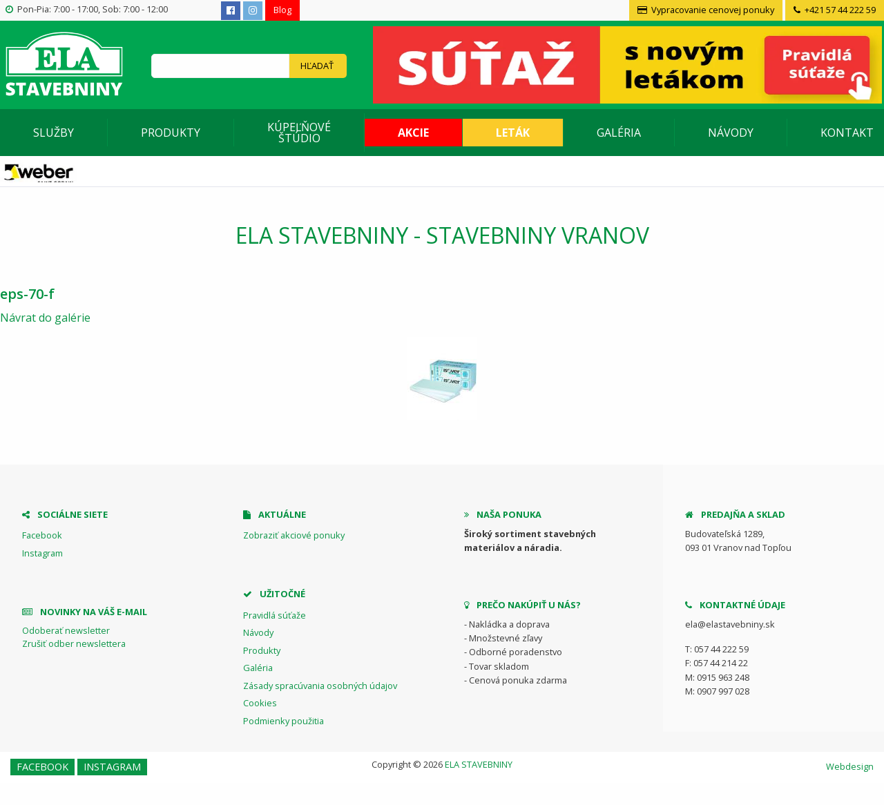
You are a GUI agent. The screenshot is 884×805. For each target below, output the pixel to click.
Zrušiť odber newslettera (74, 643)
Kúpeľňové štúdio (299, 132)
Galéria (619, 132)
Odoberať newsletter (66, 630)
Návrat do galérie (45, 317)
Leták (513, 132)
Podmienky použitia (283, 721)
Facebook (42, 535)
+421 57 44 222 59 (835, 9)
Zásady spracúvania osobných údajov (320, 685)
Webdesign (850, 766)
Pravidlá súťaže (274, 615)
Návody (730, 132)
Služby (53, 132)
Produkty (170, 132)
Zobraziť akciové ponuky (294, 535)
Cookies (260, 703)
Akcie (413, 132)
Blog (282, 9)
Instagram (42, 553)
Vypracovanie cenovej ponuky (705, 9)
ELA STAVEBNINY (478, 764)
